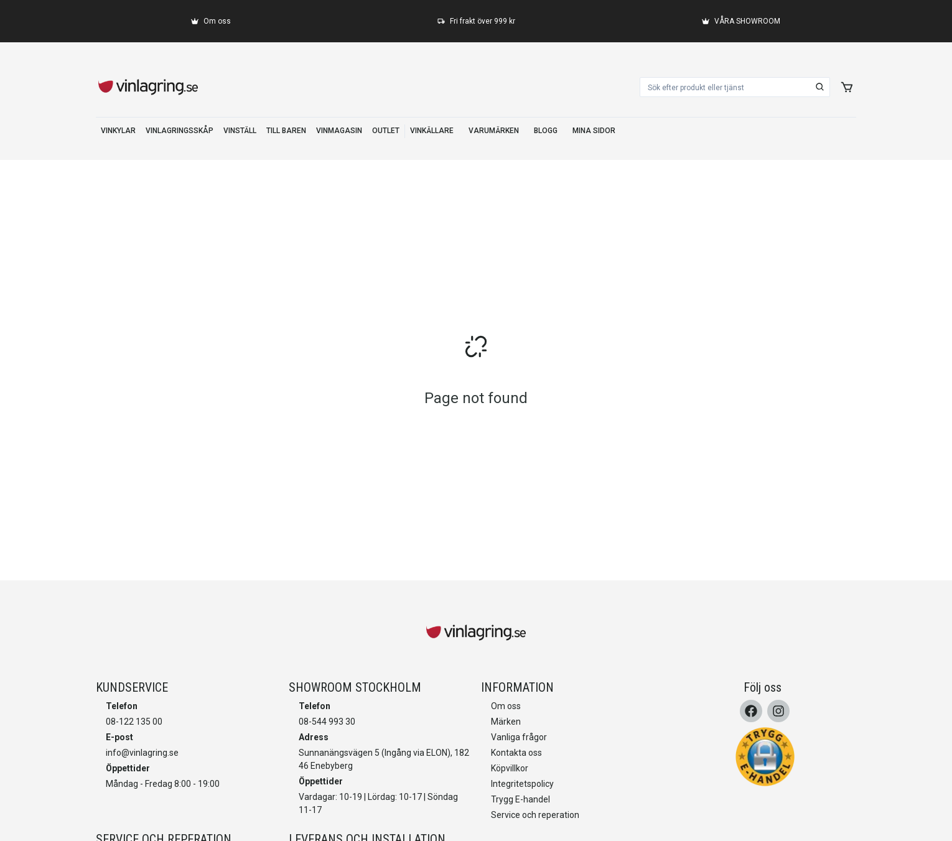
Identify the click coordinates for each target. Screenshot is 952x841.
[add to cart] (847, 87)
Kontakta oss (516, 753)
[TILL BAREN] (286, 131)
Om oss (506, 706)
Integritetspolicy (522, 784)
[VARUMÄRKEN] (494, 131)
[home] (148, 87)
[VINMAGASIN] (339, 131)
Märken (506, 722)
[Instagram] (778, 711)
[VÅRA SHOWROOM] (741, 21)
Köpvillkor (509, 768)
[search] (820, 87)
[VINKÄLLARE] (432, 131)
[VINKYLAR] (118, 131)
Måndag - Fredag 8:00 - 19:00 (163, 784)
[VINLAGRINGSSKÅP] (179, 131)
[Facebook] (751, 711)
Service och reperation (535, 815)
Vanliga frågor (519, 737)
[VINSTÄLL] (239, 131)
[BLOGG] (545, 131)
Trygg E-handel (520, 799)
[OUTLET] (385, 131)
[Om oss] (211, 21)
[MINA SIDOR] (593, 131)
